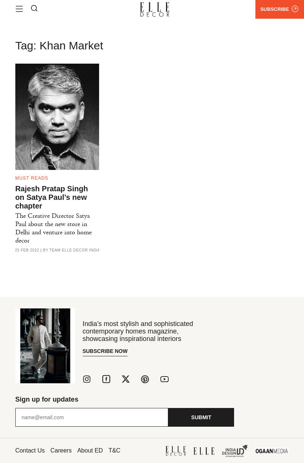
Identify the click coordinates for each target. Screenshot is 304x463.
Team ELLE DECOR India (74, 250)
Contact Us (30, 450)
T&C (114, 450)
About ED (90, 450)
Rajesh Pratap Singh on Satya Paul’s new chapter (51, 197)
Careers (61, 450)
